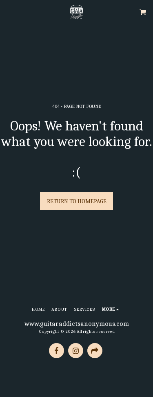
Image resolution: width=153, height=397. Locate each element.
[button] (9, 11)
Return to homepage (76, 201)
